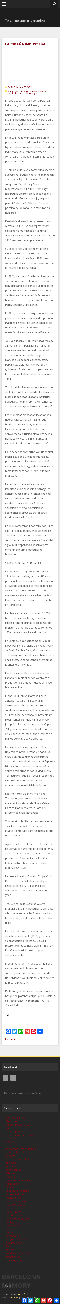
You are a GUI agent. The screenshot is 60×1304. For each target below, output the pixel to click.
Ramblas (11, 1246)
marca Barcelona (16, 1201)
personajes (12, 1236)
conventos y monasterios (21, 1149)
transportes (13, 1257)
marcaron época (37, 90)
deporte (10, 1156)
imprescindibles (15, 1194)
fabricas (24, 90)
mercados (11, 1208)
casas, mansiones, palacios (21, 1135)
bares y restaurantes (18, 1124)
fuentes (10, 1177)
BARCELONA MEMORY (19, 87)
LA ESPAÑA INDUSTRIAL (25, 44)
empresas (13, 90)
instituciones (13, 1197)
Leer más (10, 1039)
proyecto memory (16, 1239)
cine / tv (10, 1142)
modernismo (13, 1211)
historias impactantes (18, 1180)
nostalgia (11, 1222)
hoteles (10, 1187)
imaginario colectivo (18, 1190)
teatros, (10, 1250)
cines (9, 1145)
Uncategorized (33, 93)
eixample (11, 1163)
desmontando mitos (18, 1159)
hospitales (12, 1183)
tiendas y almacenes (18, 1253)
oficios (9, 1232)
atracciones (12, 1121)
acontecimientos (15, 1117)
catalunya (11, 1138)
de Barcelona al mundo (19, 1152)
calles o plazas (14, 1131)
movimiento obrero (15, 93)
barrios (10, 1128)
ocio (8, 1229)
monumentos (14, 1215)
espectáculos (13, 1170)
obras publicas (14, 1225)
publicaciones (14, 1243)
